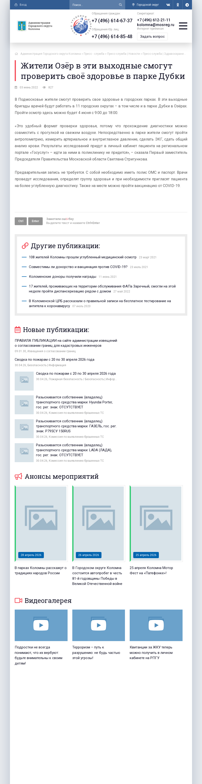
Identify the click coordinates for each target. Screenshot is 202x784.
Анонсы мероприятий (57, 419)
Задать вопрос (152, 36)
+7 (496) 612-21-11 (154, 20)
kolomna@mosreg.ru (155, 25)
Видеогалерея (43, 543)
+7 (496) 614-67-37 (112, 20)
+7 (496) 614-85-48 (112, 36)
